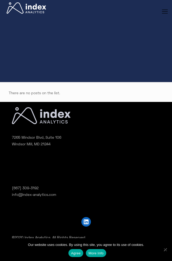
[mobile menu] (164, 12)
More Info (96, 253)
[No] (165, 249)
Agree (76, 253)
